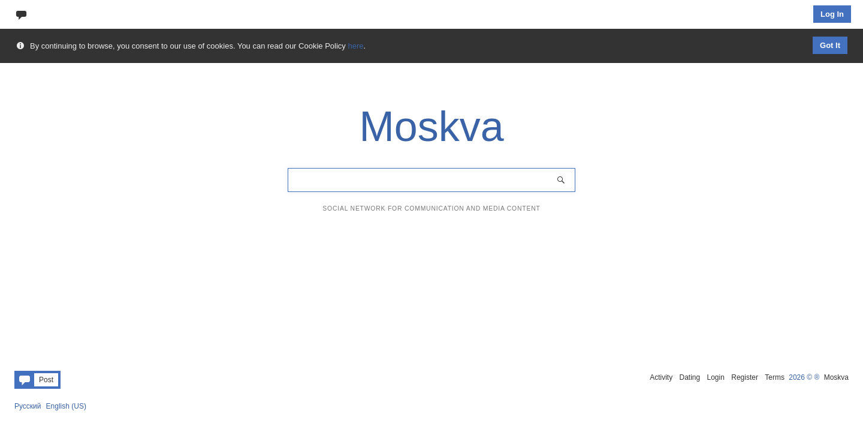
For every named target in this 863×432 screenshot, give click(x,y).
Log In (832, 14)
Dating (689, 377)
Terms (774, 377)
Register (744, 377)
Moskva (836, 377)
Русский (27, 406)
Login (716, 377)
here (355, 45)
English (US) (66, 406)
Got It (830, 45)
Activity (661, 377)
